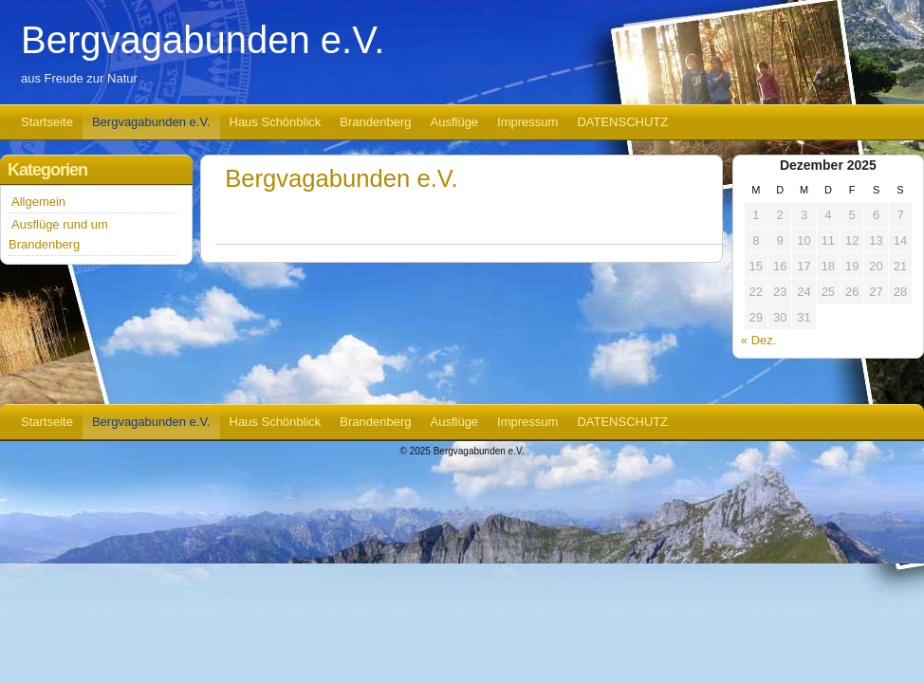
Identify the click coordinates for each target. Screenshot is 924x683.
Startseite (47, 122)
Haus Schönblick (276, 122)
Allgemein (38, 201)
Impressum (527, 122)
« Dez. (759, 340)
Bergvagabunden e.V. (202, 40)
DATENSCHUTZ (622, 122)
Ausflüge (455, 122)
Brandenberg (375, 122)
